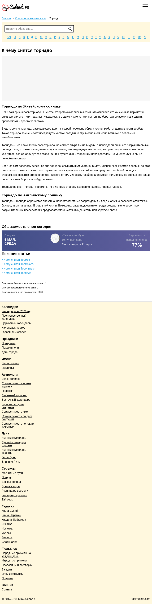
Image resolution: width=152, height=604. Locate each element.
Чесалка (7, 528)
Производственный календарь (14, 317)
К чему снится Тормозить (18, 264)
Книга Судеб (10, 510)
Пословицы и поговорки (17, 565)
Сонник (7, 589)
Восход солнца (11, 481)
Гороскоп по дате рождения (13, 406)
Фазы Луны (9, 457)
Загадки (7, 569)
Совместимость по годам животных (18, 425)
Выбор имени (10, 363)
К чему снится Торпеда (16, 272)
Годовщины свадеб (14, 331)
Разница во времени (15, 490)
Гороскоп (7, 390)
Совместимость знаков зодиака (16, 385)
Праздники (8, 343)
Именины (8, 367)
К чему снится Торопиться (18, 268)
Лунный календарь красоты (14, 451)
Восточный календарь (16, 399)
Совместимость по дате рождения (17, 418)
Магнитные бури (12, 472)
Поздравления (11, 347)
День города (10, 352)
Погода (6, 477)
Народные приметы (14, 560)
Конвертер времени (14, 495)
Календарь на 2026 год (16, 311)
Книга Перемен (11, 515)
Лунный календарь (14, 437)
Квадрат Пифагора (14, 519)
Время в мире (11, 486)
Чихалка (7, 524)
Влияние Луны (11, 461)
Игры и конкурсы (12, 573)
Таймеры (7, 499)
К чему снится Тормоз (16, 259)
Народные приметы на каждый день (16, 555)
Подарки (7, 578)
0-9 (9, 37)
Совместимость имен (15, 411)
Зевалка (7, 537)
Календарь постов (13, 327)
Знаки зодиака (11, 378)
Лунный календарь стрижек (14, 444)
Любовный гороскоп (14, 395)
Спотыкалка (9, 541)
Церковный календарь (16, 323)
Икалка (6, 533)
